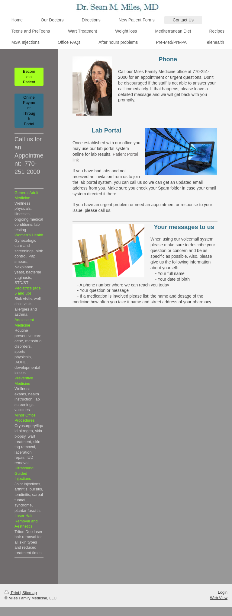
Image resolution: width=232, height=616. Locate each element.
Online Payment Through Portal (29, 110)
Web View (218, 597)
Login (222, 592)
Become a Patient (29, 76)
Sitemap (29, 592)
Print (12, 592)
